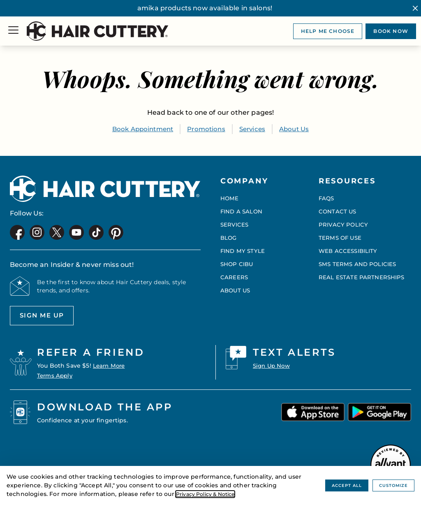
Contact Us (338, 209)
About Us (298, 129)
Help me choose (328, 31)
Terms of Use (341, 235)
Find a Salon (242, 209)
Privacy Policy (343, 222)
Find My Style (243, 248)
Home (229, 196)
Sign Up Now (273, 365)
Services (254, 129)
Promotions (206, 129)
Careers (234, 275)
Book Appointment (140, 129)
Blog (229, 235)
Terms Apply (56, 375)
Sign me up (39, 317)
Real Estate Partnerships (362, 275)
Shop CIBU (237, 262)
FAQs (327, 196)
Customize (390, 485)
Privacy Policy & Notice (210, 494)
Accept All (338, 485)
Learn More (110, 365)
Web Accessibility (349, 248)
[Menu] (13, 31)
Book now (390, 31)
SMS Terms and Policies (359, 262)
